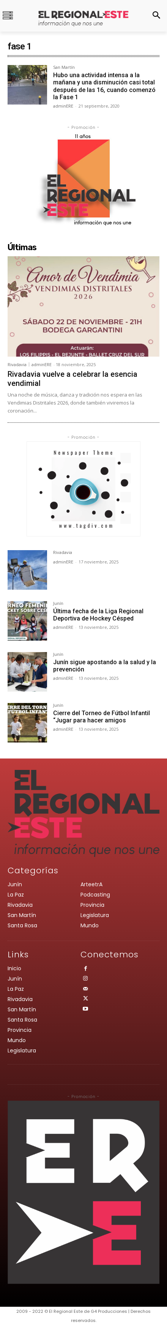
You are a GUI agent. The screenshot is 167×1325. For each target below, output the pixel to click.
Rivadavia (17, 364)
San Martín (64, 67)
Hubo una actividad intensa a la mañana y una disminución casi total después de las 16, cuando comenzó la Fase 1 (104, 86)
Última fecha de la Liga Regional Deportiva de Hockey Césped (98, 615)
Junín (58, 603)
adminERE (63, 106)
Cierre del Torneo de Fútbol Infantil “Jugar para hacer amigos (101, 716)
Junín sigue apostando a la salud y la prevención (104, 666)
